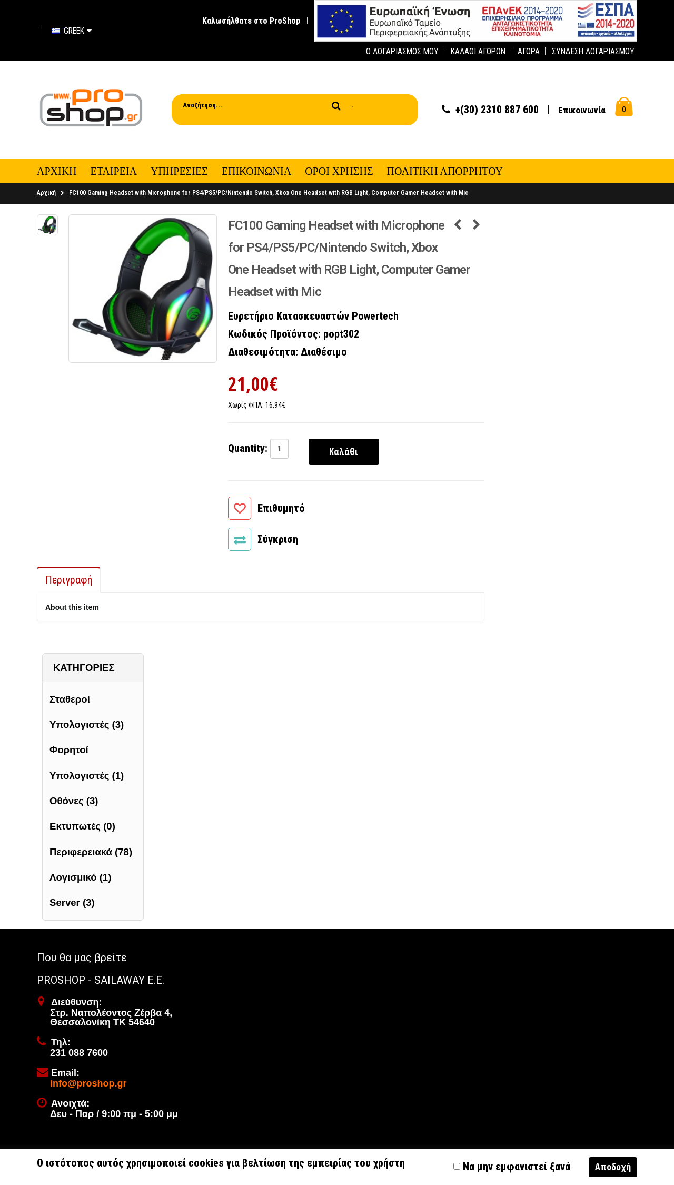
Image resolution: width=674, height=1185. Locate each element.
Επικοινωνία (582, 111)
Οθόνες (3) (73, 803)
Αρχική (46, 196)
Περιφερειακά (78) (90, 854)
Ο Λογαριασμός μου (402, 51)
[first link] (475, 20)
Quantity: (247, 451)
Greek (72, 31)
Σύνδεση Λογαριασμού (593, 51)
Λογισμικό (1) (80, 879)
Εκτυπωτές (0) (82, 829)
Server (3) (72, 905)
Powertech (375, 319)
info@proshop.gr (88, 1086)
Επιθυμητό (281, 511)
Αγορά (529, 51)
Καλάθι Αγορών (478, 51)
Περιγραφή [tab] (68, 583)
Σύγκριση (277, 542)
